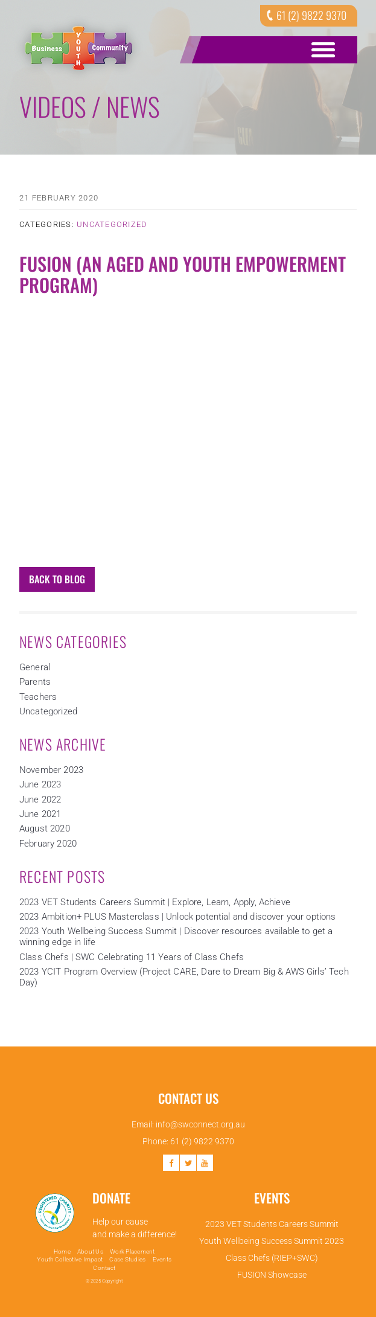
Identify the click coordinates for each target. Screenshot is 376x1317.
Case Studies (127, 1259)
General (34, 667)
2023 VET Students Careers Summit (272, 1224)
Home (62, 1251)
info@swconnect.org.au (200, 1124)
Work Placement (132, 1251)
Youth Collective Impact (70, 1259)
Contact (104, 1267)
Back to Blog (57, 579)
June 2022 (40, 799)
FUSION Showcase (272, 1275)
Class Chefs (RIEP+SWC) (272, 1258)
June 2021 (40, 814)
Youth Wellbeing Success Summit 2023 (271, 1241)
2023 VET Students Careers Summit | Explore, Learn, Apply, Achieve (154, 902)
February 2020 (48, 843)
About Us (90, 1251)
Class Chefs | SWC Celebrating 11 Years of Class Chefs (131, 957)
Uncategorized (112, 224)
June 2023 (40, 784)
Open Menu (321, 49)
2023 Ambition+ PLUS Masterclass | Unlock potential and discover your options (177, 916)
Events (162, 1259)
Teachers (38, 696)
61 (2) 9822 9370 (304, 15)
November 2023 (51, 769)
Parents (35, 681)
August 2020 (44, 828)
